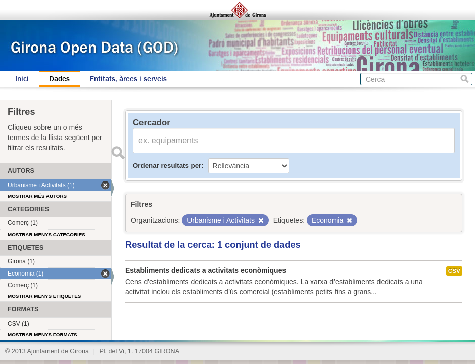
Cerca (464, 79)
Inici (22, 79)
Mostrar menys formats (42, 334)
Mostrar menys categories (46, 234)
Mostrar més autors (37, 196)
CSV (454, 271)
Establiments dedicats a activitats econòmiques (205, 270)
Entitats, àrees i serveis (128, 79)
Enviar (117, 152)
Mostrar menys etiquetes (44, 296)
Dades (59, 79)
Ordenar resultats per (167, 165)
